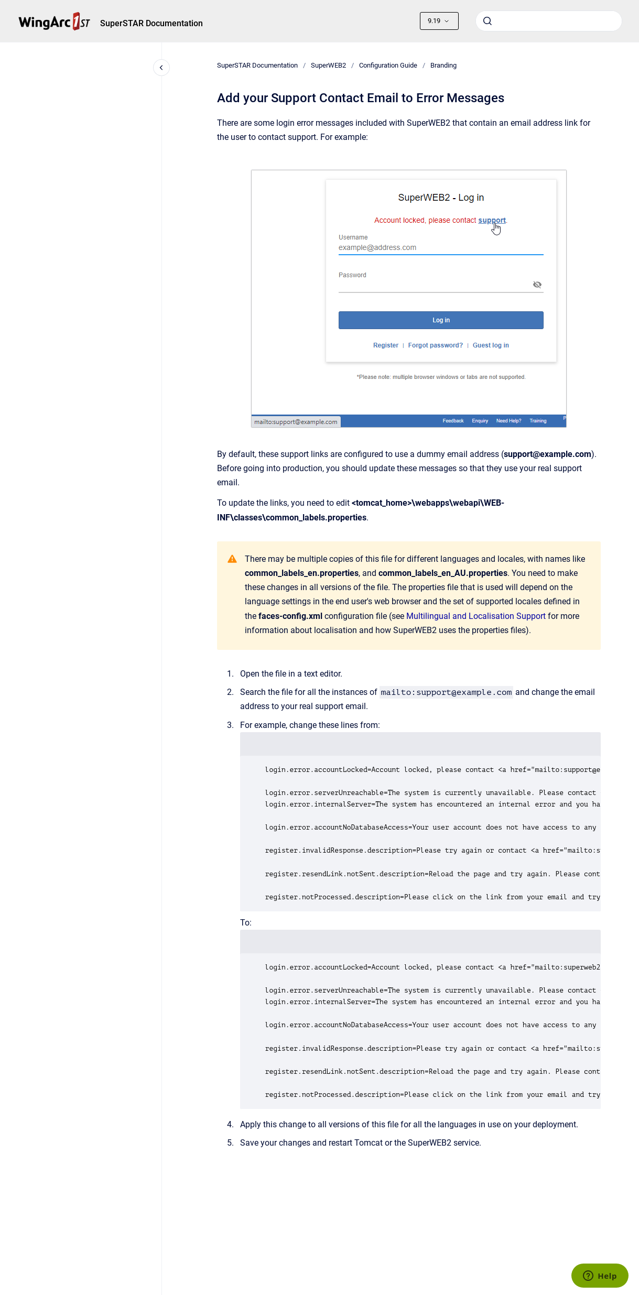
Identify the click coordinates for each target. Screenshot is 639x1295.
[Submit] (487, 21)
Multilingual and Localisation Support (476, 616)
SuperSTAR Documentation (151, 23)
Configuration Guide (388, 65)
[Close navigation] (161, 67)
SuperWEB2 (328, 65)
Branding (443, 65)
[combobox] (549, 21)
